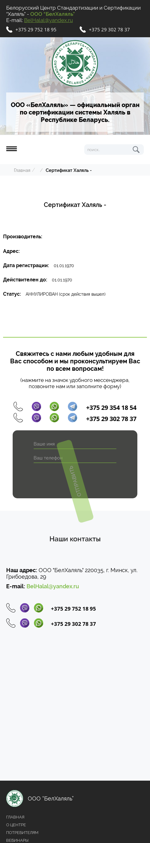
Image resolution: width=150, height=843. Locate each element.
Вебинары (17, 840)
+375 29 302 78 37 (109, 29)
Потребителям (22, 832)
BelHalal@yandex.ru (48, 20)
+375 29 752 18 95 (35, 29)
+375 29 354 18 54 (111, 407)
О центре (16, 825)
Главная (22, 170)
